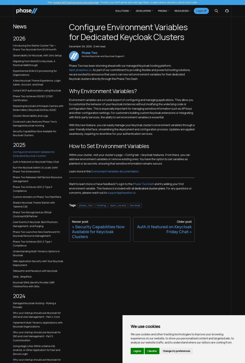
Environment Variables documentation (114, 171)
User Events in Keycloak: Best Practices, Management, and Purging (35, 224)
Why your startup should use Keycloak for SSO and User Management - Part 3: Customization (37, 336)
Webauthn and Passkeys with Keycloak (35, 270)
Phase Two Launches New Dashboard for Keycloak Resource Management (36, 233)
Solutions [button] (122, 10)
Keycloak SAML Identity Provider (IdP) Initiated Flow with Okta (34, 284)
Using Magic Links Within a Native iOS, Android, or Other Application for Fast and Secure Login (36, 350)
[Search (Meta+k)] (216, 10)
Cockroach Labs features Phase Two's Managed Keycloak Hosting (35, 123)
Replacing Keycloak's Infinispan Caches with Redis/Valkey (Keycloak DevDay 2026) (38, 107)
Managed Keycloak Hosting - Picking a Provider (34, 305)
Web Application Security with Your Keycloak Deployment (38, 263)
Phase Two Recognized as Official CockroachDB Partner (32, 214)
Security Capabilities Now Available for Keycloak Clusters (34, 133)
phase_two (86, 205)
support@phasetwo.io (121, 193)
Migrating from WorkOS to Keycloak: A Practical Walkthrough (34, 63)
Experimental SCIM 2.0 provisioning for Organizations (35, 72)
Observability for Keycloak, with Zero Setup (37, 55)
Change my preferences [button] (176, 351)
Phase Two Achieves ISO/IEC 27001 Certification (33, 98)
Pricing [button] (162, 10)
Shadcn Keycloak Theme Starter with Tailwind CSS (34, 204)
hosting (101, 205)
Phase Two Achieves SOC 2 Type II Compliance (32, 188)
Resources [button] (182, 10)
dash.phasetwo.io (80, 70)
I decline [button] (152, 351)
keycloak (135, 205)
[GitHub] (226, 11)
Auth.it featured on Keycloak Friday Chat (36, 161)
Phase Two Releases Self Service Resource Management (37, 179)
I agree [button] (137, 351)
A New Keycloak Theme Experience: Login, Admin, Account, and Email (37, 82)
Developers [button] (143, 10)
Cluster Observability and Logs (30, 115)
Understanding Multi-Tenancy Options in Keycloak (36, 253)
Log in (201, 10)
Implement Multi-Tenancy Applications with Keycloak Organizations (38, 324)
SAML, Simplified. (22, 276)
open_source (118, 205)
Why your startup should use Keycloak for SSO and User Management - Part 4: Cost (37, 314)
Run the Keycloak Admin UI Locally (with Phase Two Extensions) (35, 169)
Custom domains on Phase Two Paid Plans (37, 196)
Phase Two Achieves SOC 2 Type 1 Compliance (32, 243)
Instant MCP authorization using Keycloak (76, 2)
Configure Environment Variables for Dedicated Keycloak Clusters (34, 153)
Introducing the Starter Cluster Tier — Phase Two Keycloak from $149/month (34, 47)
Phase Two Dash (143, 184)
